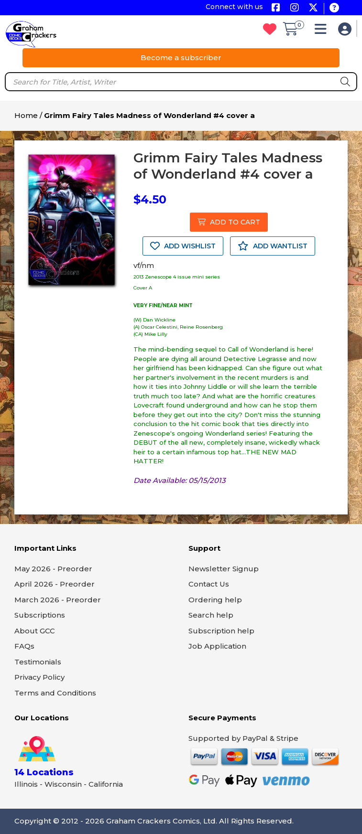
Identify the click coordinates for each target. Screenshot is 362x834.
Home (26, 115)
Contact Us (208, 583)
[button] (323, 31)
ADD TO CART (228, 222)
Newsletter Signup (223, 568)
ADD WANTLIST (272, 246)
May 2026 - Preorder (53, 568)
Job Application (217, 646)
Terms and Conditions (55, 692)
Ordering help (215, 599)
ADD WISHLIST (183, 246)
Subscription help (221, 630)
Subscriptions (39, 615)
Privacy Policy (39, 677)
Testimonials (37, 661)
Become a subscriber (181, 57)
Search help (210, 615)
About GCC (34, 630)
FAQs (24, 646)
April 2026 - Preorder (54, 583)
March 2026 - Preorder (57, 599)
